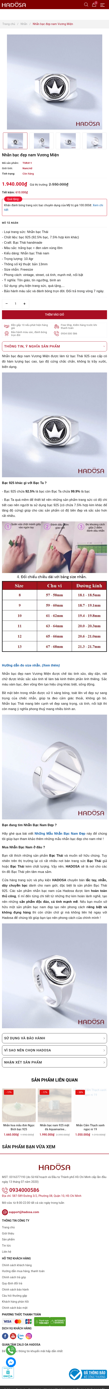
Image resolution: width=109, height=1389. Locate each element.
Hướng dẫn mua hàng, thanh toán (23, 1266)
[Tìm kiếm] (86, 4)
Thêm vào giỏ (54, 314)
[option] (54, 82)
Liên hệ (6, 1246)
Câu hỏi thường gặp (14, 1290)
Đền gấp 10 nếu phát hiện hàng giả (29, 326)
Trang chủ (8, 1222)
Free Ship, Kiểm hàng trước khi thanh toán (79, 326)
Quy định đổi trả (12, 1278)
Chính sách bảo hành (15, 1284)
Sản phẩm (8, 1234)
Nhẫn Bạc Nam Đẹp (69, 833)
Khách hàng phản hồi (15, 1296)
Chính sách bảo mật (14, 1302)
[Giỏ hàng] (94, 4)
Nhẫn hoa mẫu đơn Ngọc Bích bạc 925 (19, 1127)
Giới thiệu (8, 1228)
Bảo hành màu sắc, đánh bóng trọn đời (29, 334)
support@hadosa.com (20, 1207)
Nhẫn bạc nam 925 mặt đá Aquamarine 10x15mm (54, 1128)
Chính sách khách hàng (17, 1260)
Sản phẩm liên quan (54, 1080)
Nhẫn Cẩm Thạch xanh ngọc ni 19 (90, 1127)
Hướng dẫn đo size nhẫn (21, 665)
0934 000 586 (69, 333)
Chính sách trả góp (14, 1272)
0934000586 (20, 1185)
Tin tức (6, 1240)
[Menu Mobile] (103, 4)
